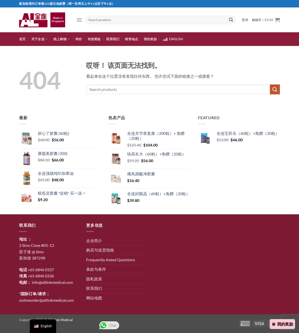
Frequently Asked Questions (110, 259)
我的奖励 (150, 39)
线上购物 (61, 39)
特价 (78, 39)
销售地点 (131, 39)
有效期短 (94, 39)
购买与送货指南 (100, 250)
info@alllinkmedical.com (52, 282)
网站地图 (94, 298)
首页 (22, 39)
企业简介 (94, 240)
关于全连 (39, 39)
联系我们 (112, 39)
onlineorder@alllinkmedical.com (46, 300)
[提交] (231, 20)
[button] (79, 20)
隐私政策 (94, 278)
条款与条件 (96, 269)
